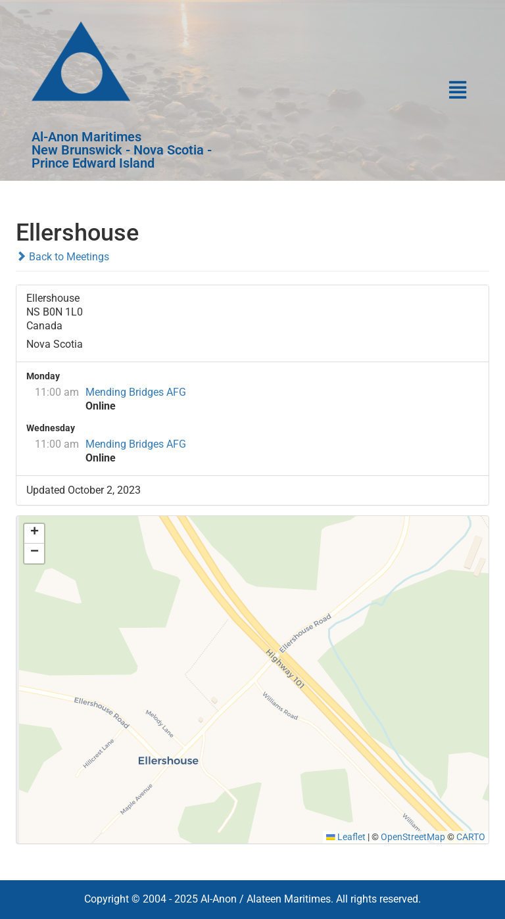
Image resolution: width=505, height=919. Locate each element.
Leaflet (346, 837)
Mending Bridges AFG (135, 392)
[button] (366, 91)
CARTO (470, 837)
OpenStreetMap (413, 837)
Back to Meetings (62, 256)
